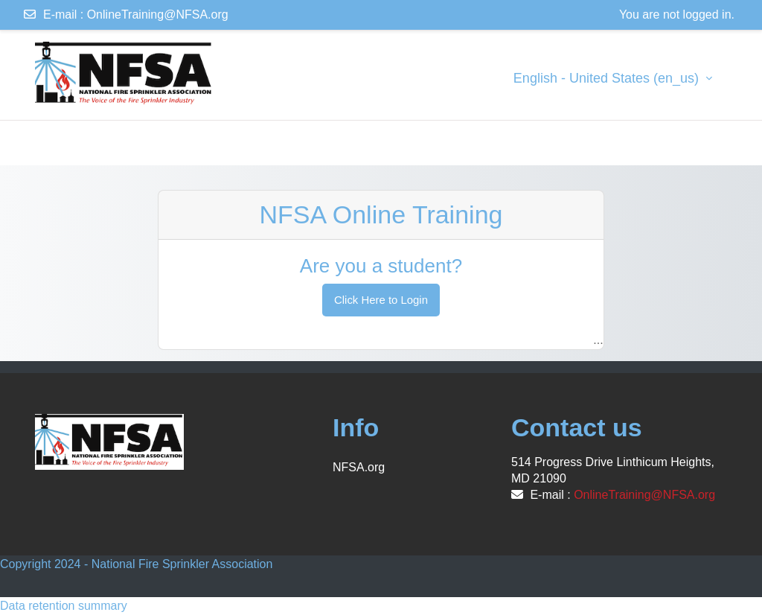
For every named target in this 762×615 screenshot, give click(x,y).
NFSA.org (359, 467)
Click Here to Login (381, 299)
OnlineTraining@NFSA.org (157, 14)
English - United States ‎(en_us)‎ (607, 78)
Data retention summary (63, 605)
